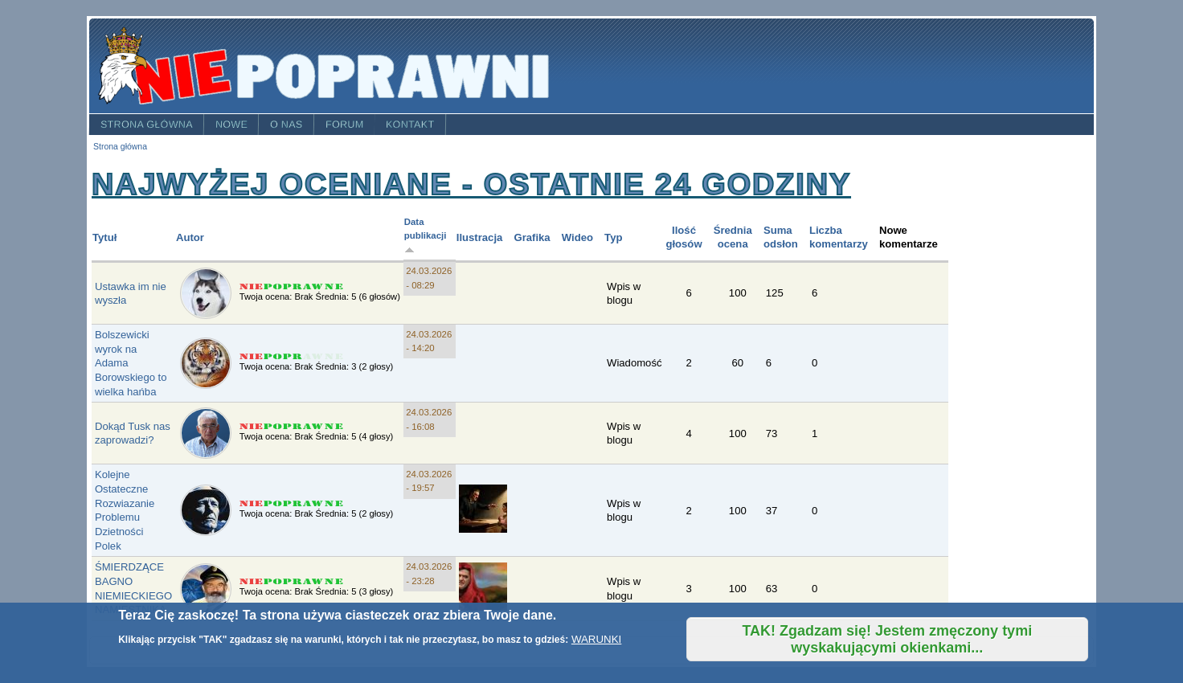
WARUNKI (596, 639)
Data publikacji (425, 235)
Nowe (231, 124)
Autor (190, 237)
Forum (344, 124)
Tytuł (104, 237)
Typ (613, 237)
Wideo (577, 237)
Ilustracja (479, 237)
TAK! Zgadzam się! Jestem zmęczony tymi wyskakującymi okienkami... (887, 639)
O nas (286, 124)
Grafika (532, 237)
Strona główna (146, 124)
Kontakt (410, 124)
